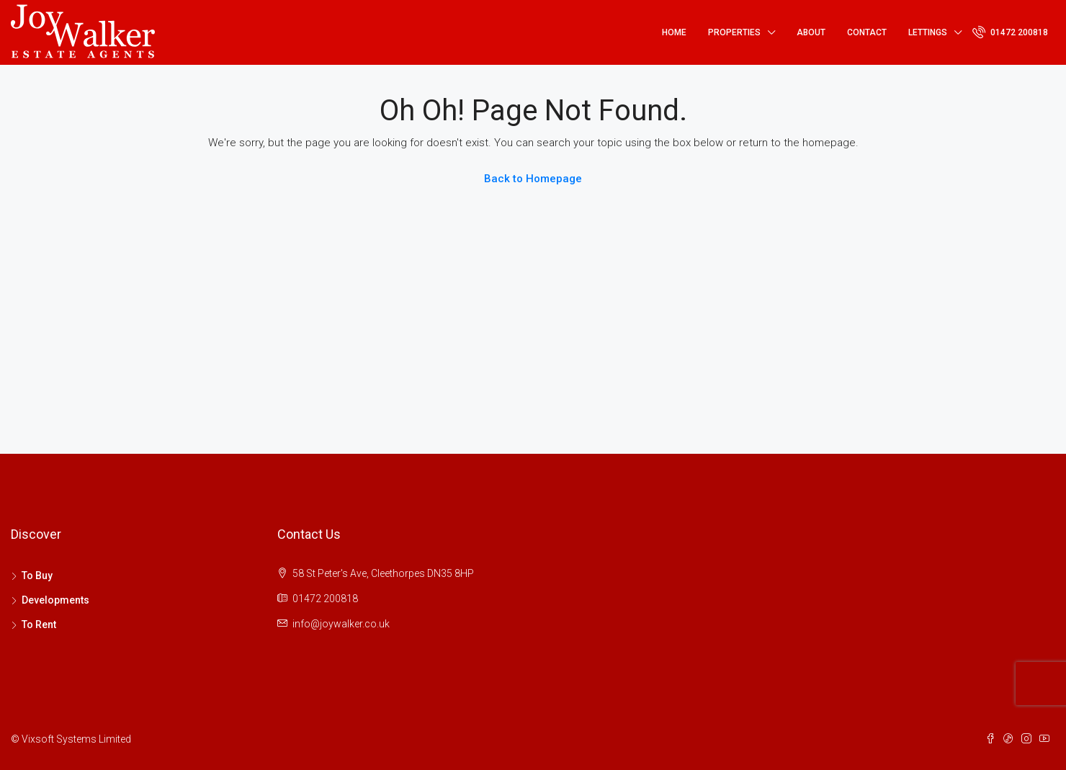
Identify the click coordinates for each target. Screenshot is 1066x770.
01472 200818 (1010, 31)
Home (674, 32)
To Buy (37, 575)
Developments (55, 600)
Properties (734, 32)
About (811, 32)
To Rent (39, 624)
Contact (867, 32)
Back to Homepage (533, 178)
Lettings (927, 32)
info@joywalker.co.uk (341, 624)
